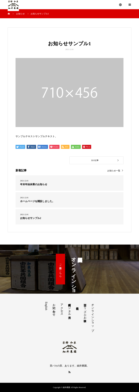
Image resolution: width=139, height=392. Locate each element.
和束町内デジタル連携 (69, 308)
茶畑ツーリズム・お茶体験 (85, 310)
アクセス (61, 308)
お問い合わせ (54, 308)
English (46, 306)
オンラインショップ (92, 316)
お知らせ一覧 (113, 171)
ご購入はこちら (60, 269)
